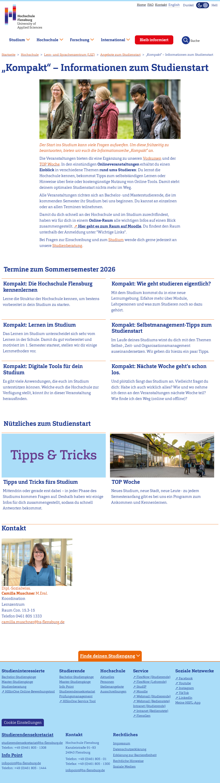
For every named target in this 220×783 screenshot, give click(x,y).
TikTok (184, 693)
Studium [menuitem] (16, 38)
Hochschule (30, 54)
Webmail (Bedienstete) (153, 701)
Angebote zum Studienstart (120, 54)
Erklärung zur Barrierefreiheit (135, 755)
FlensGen (143, 716)
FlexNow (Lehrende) (151, 682)
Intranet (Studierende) (149, 706)
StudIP (141, 686)
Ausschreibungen (113, 691)
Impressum (121, 743)
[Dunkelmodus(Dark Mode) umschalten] (202, 5)
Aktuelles (107, 677)
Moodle (142, 691)
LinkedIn (185, 698)
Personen (107, 682)
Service (140, 671)
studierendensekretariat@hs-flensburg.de (32, 743)
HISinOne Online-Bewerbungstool (30, 691)
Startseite (8, 54)
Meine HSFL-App (188, 702)
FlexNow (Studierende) (153, 677)
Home (141, 5)
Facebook (186, 678)
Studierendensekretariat (77, 691)
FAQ (150, 5)
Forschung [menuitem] (79, 38)
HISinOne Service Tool (79, 701)
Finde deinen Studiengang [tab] (110, 656)
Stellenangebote (112, 686)
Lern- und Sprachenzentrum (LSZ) (69, 54)
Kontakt (161, 5)
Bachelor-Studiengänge (19, 677)
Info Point (66, 686)
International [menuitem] (112, 38)
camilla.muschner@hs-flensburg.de (33, 622)
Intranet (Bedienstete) (152, 711)
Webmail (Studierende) (153, 696)
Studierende (72, 671)
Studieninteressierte (23, 671)
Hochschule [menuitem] (47, 38)
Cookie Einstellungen (23, 722)
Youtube (185, 683)
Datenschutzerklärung (129, 749)
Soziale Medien (124, 766)
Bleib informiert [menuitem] (154, 39)
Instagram (186, 688)
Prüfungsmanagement (75, 696)
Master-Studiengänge (17, 682)
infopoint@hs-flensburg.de (21, 763)
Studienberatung (14, 686)
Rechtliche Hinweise (128, 761)
